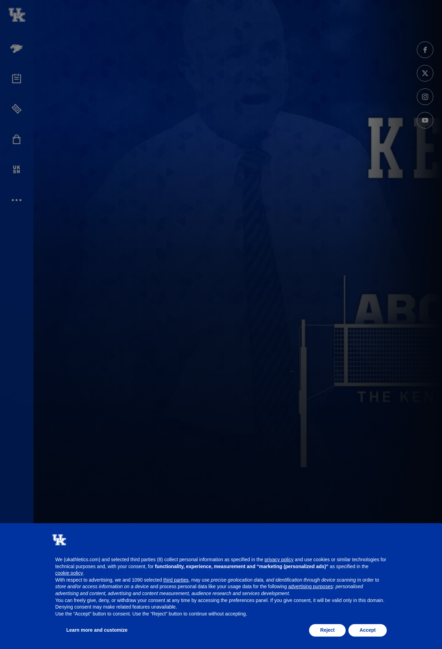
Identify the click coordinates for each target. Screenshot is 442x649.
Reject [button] (327, 630)
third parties (176, 580)
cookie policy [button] (69, 573)
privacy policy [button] (279, 559)
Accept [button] (367, 630)
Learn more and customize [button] (96, 630)
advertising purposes (310, 586)
